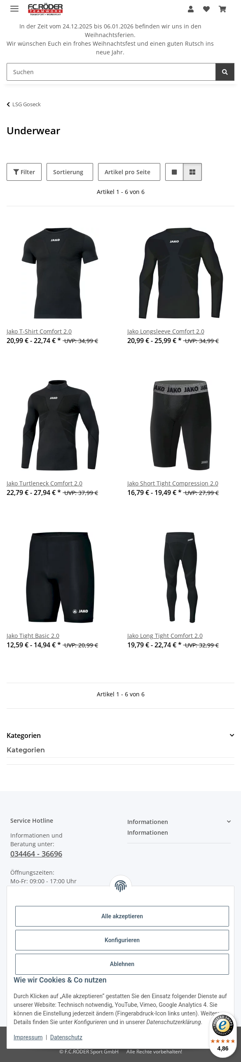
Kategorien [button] (24, 736)
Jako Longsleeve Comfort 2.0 (165, 331)
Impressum (28, 1037)
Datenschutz (66, 1037)
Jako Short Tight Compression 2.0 (172, 483)
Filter (24, 172)
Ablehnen (122, 964)
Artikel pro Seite (127, 172)
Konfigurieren (122, 940)
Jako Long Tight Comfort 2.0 (165, 636)
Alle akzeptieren (122, 916)
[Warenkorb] (222, 9)
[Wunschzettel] (206, 9)
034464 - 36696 (36, 854)
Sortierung (68, 172)
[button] (190, 9)
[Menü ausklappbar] (14, 5)
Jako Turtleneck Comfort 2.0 (44, 483)
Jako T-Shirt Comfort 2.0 (39, 331)
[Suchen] (111, 72)
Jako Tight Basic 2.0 (33, 636)
